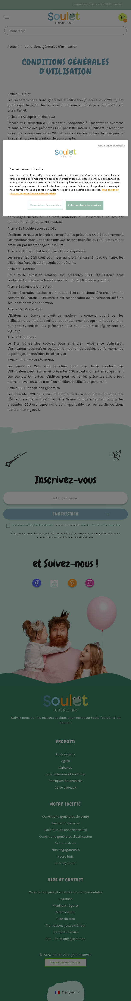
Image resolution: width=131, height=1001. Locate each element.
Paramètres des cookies (45, 205)
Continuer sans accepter (111, 145)
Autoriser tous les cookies (84, 205)
